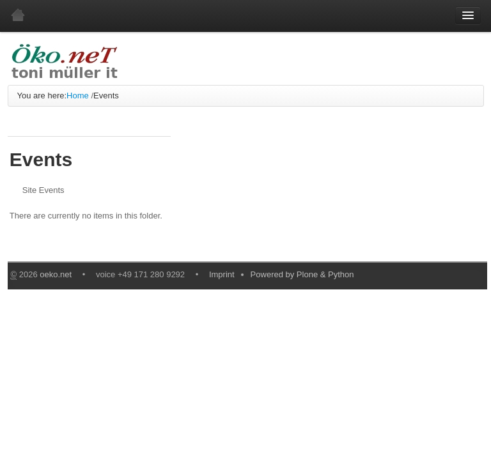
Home (77, 95)
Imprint (222, 274)
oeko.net (56, 274)
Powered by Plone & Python (302, 274)
